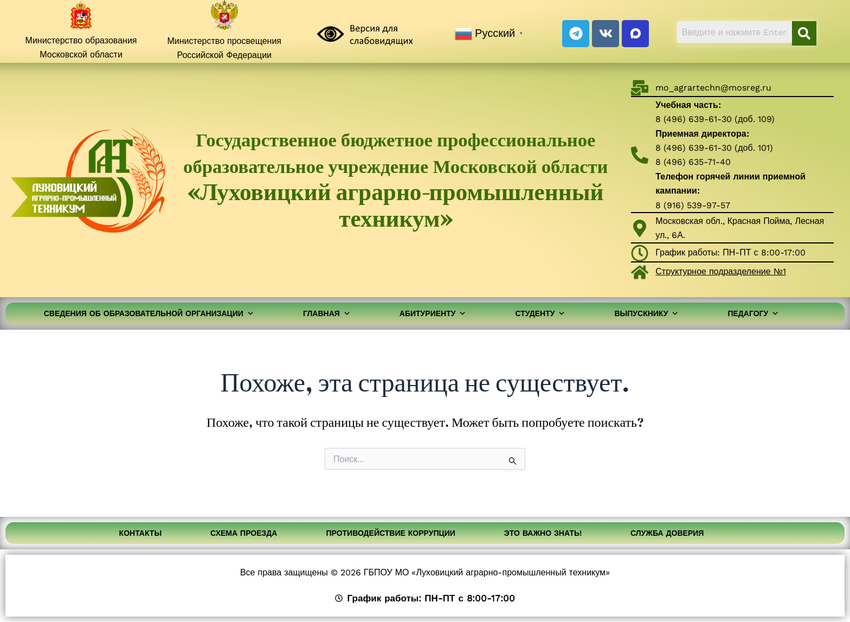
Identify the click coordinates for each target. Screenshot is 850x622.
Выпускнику (646, 313)
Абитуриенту (433, 313)
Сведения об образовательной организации (149, 313)
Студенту (540, 313)
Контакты (140, 533)
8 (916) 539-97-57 (692, 205)
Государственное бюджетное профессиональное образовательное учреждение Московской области (395, 179)
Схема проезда (243, 533)
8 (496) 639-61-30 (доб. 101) (713, 148)
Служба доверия (667, 533)
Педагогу (753, 313)
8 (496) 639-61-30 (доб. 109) (714, 119)
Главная (327, 313)
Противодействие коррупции (390, 533)
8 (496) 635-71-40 (693, 162)
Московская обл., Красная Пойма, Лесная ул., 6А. (739, 228)
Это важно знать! (543, 533)
